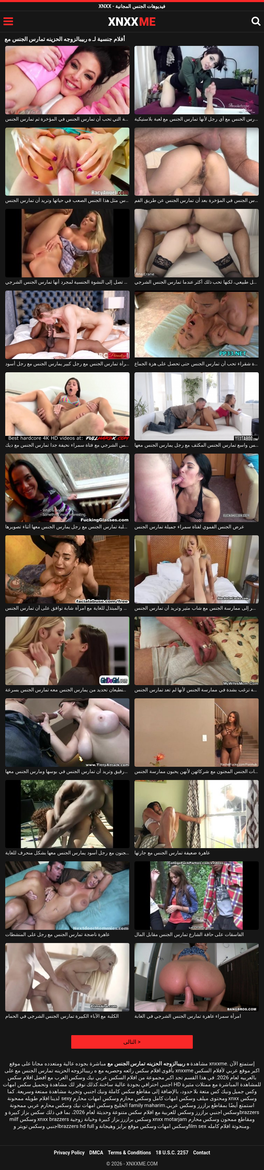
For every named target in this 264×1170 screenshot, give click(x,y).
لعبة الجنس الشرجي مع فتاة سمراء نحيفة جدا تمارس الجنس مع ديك (67, 445)
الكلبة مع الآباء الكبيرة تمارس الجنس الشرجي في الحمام (62, 1016)
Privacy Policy (69, 1152)
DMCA (96, 1152)
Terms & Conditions (129, 1152)
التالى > (131, 1042)
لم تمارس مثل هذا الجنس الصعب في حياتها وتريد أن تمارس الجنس (67, 200)
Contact (201, 1152)
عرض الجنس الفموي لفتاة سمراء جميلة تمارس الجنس (189, 526)
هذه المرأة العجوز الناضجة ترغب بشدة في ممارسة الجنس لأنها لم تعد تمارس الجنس (196, 689)
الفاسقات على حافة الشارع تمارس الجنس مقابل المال (189, 934)
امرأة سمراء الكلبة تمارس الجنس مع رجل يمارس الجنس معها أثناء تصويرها (67, 526)
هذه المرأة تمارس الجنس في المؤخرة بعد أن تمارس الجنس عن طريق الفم (196, 200)
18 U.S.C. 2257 (172, 1152)
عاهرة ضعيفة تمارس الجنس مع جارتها (172, 852)
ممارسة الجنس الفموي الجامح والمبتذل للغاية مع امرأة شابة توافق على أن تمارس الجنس (67, 608)
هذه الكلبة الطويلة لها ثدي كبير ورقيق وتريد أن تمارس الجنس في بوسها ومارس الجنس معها (67, 771)
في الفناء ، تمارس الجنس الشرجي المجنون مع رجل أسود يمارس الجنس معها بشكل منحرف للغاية (67, 852)
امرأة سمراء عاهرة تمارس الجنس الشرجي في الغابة (187, 1016)
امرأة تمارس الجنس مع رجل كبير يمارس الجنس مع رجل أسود (67, 363)
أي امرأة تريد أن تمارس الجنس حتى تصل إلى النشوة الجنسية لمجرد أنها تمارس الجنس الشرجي (67, 282)
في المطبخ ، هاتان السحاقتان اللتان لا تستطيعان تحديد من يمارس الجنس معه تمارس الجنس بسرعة (67, 689)
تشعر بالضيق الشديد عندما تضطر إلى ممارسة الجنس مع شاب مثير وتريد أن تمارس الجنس (196, 608)
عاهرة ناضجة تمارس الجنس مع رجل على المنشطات (57, 934)
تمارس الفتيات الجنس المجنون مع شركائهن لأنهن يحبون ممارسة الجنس (196, 771)
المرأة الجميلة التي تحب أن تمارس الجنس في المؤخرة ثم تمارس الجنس (67, 119)
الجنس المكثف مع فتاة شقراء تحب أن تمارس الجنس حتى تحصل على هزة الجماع (196, 363)
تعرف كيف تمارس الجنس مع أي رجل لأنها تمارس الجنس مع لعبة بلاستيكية (196, 119)
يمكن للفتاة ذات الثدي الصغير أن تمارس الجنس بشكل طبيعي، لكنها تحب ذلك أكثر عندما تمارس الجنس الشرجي (196, 282)
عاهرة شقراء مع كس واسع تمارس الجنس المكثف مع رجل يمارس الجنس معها (196, 445)
